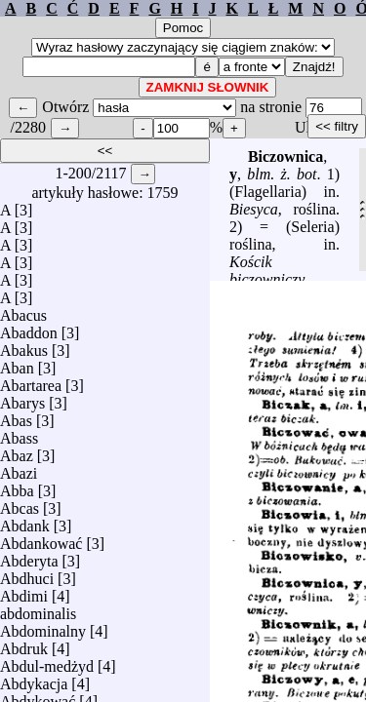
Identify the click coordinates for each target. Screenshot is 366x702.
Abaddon (29, 328)
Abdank (25, 521)
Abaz (16, 451)
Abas (16, 416)
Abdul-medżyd (47, 661)
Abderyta (29, 556)
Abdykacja (33, 679)
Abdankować (41, 538)
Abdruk (24, 644)
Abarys (22, 398)
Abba (17, 486)
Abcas (19, 503)
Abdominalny (43, 626)
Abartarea (30, 380)
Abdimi (24, 591)
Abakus (24, 345)
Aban (17, 363)
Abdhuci (27, 574)
